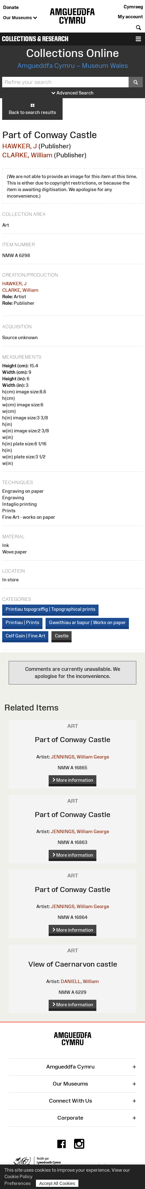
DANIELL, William (80, 981)
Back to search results (32, 109)
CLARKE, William (27, 155)
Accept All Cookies (57, 1183)
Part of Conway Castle (72, 739)
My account (130, 16)
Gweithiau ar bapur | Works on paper (87, 622)
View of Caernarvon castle (72, 964)
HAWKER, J (19, 146)
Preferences (17, 1183)
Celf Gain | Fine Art (25, 635)
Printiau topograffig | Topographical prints (50, 609)
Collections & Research (35, 39)
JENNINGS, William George (80, 756)
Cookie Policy (18, 1176)
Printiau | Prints (22, 622)
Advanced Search (72, 93)
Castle (61, 635)
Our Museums (20, 18)
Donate (11, 7)
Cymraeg (133, 6)
